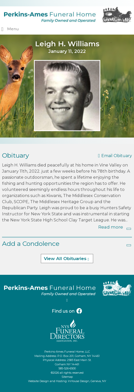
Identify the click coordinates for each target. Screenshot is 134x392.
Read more (110, 227)
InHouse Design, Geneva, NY (87, 381)
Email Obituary (116, 155)
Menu (13, 28)
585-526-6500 (67, 368)
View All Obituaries (65, 258)
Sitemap (67, 377)
